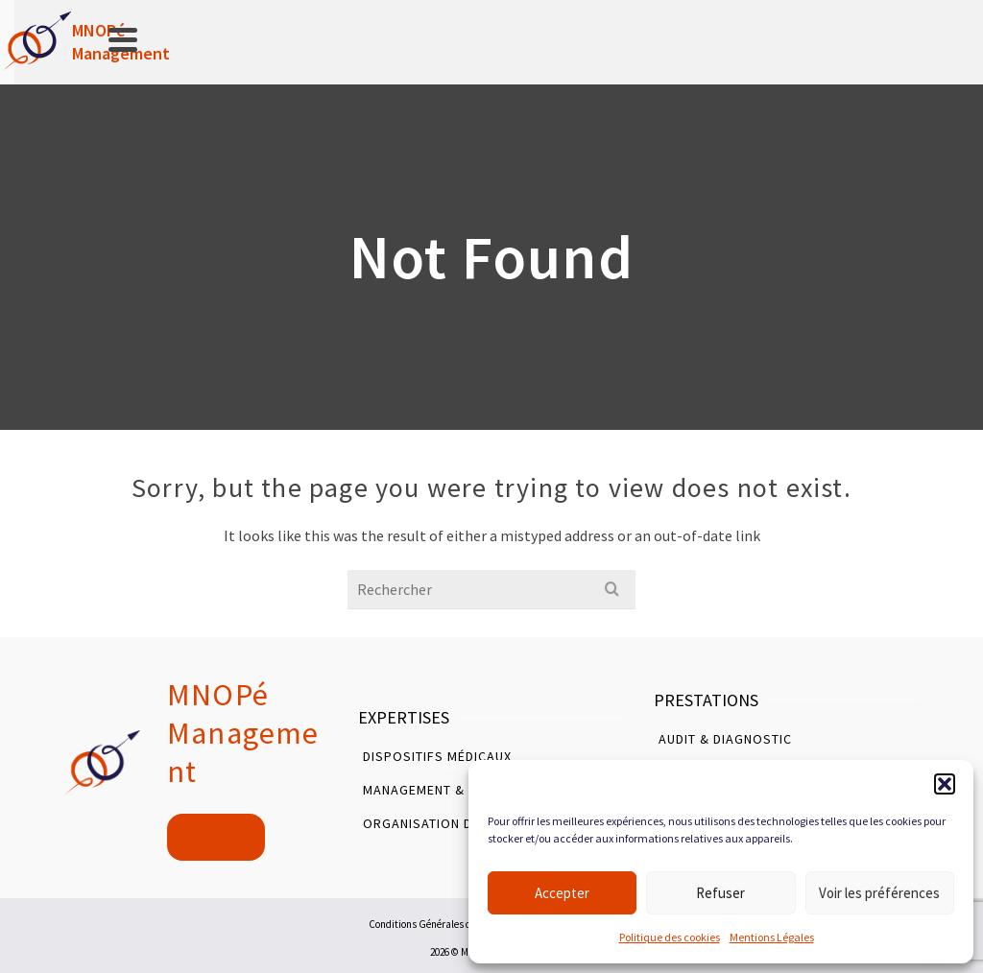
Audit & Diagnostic (725, 739)
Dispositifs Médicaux (437, 756)
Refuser (720, 893)
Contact (216, 836)
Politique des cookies (669, 937)
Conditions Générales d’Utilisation (445, 924)
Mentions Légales (772, 937)
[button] (944, 784)
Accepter (562, 893)
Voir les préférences (879, 893)
